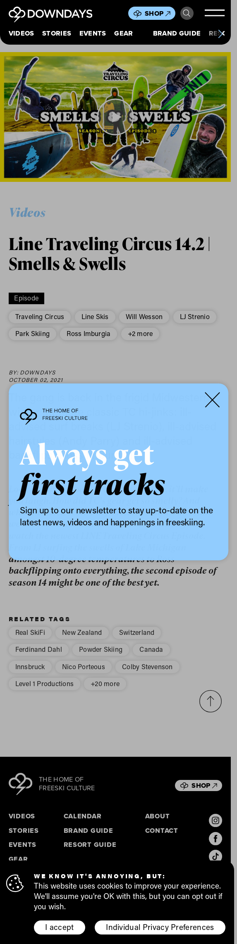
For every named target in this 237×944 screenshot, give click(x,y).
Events (92, 33)
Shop (157, 13)
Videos (21, 33)
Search (186, 13)
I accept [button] (59, 927)
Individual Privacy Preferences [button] (160, 927)
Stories (56, 33)
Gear (123, 33)
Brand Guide (177, 33)
